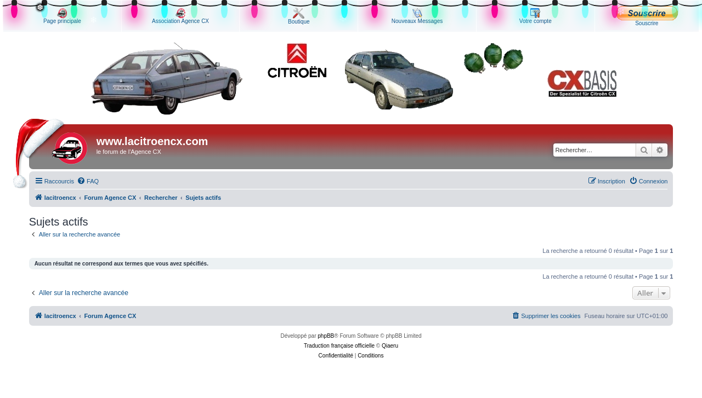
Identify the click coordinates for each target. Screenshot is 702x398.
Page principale (62, 16)
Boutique (298, 16)
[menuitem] (88, 181)
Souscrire (647, 16)
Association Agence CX (180, 16)
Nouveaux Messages (417, 16)
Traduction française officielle (339, 346)
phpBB (326, 336)
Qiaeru (390, 346)
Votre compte (535, 16)
